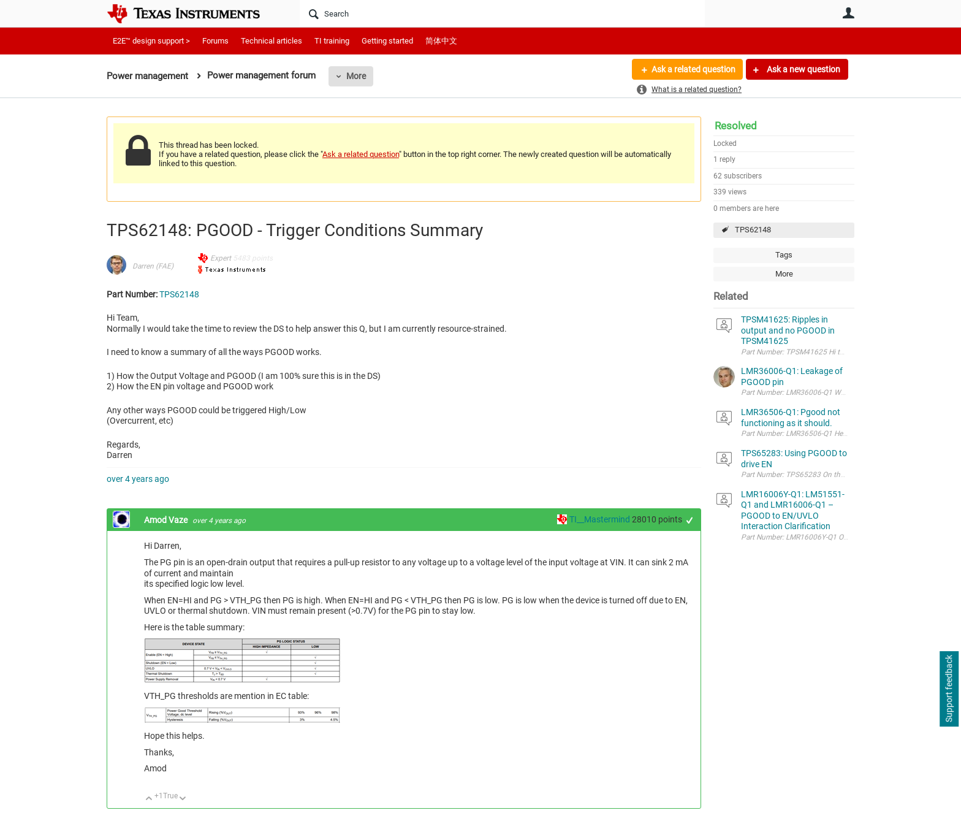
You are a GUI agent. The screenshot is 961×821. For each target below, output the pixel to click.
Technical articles (271, 40)
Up (149, 799)
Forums (215, 40)
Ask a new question (802, 69)
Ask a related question (693, 69)
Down (183, 799)
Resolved (736, 126)
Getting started (387, 40)
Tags (783, 254)
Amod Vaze (166, 520)
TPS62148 (753, 229)
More (356, 76)
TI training (331, 40)
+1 (689, 520)
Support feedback (949, 689)
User (848, 13)
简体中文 (441, 40)
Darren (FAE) (152, 266)
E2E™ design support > (151, 40)
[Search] (502, 13)
